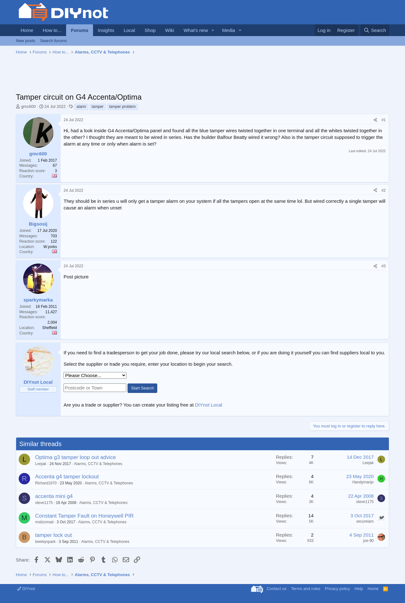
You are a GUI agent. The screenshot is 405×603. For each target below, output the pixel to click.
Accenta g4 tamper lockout (67, 477)
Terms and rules (305, 588)
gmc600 (28, 106)
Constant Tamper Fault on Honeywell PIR (84, 516)
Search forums (53, 40)
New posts (25, 40)
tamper (97, 106)
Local (129, 30)
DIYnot (26, 588)
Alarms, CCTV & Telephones (98, 464)
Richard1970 (46, 483)
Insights (106, 30)
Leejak (40, 464)
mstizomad (44, 522)
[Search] (374, 30)
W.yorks (50, 247)
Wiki (169, 30)
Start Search (142, 388)
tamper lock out (53, 535)
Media (228, 30)
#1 (384, 120)
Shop (150, 30)
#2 (384, 190)
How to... (52, 30)
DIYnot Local (208, 404)
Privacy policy (337, 588)
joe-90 (368, 540)
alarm (81, 106)
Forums (79, 30)
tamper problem (122, 106)
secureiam (365, 521)
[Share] (375, 120)
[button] (213, 30)
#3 (384, 266)
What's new (196, 30)
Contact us (276, 588)
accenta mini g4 (54, 496)
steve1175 (44, 502)
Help (359, 588)
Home (27, 30)
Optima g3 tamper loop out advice (75, 457)
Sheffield (49, 328)
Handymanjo (363, 482)
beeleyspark (45, 541)
